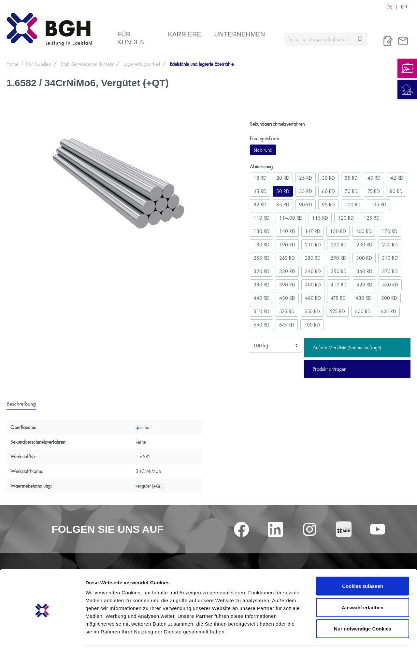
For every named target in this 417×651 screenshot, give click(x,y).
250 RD (261, 258)
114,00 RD (290, 218)
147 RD (312, 231)
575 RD (337, 311)
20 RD (282, 178)
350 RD (339, 271)
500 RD (389, 298)
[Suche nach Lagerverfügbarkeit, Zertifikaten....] (318, 39)
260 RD (287, 258)
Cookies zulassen (362, 565)
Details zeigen (346, 638)
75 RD (373, 191)
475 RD (338, 298)
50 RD (282, 191)
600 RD (363, 311)
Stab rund (262, 150)
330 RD (287, 271)
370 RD (390, 271)
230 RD (364, 245)
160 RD (364, 231)
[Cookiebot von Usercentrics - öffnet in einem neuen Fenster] (42, 638)
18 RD (259, 178)
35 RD (351, 178)
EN (404, 6)
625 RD (388, 311)
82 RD (259, 204)
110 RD (261, 218)
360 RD (364, 271)
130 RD (261, 231)
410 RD (339, 285)
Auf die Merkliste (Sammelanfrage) (347, 347)
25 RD (305, 178)
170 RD (389, 231)
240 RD (390, 245)
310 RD (390, 258)
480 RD (363, 298)
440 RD (261, 298)
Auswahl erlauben (362, 587)
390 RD (287, 285)
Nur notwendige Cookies (362, 608)
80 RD (396, 191)
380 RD (261, 285)
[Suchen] (359, 39)
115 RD (320, 218)
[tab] (21, 403)
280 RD (313, 258)
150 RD (338, 231)
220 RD (339, 245)
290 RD (338, 258)
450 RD (287, 298)
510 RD (261, 311)
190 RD (287, 245)
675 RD (286, 325)
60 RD (328, 191)
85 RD (282, 204)
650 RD (261, 325)
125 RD (372, 218)
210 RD (313, 245)
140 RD (287, 231)
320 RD (261, 271)
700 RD (312, 325)
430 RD (390, 285)
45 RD (259, 191)
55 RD (305, 191)
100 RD (353, 204)
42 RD (396, 178)
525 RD (287, 311)
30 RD (328, 178)
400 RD (313, 285)
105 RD (378, 204)
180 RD (261, 245)
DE (389, 6)
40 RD (374, 178)
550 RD (312, 311)
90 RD (305, 204)
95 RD (328, 204)
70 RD (351, 191)
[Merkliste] (388, 41)
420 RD (364, 285)
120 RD (346, 218)
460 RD (313, 298)
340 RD (313, 271)
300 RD (364, 258)
